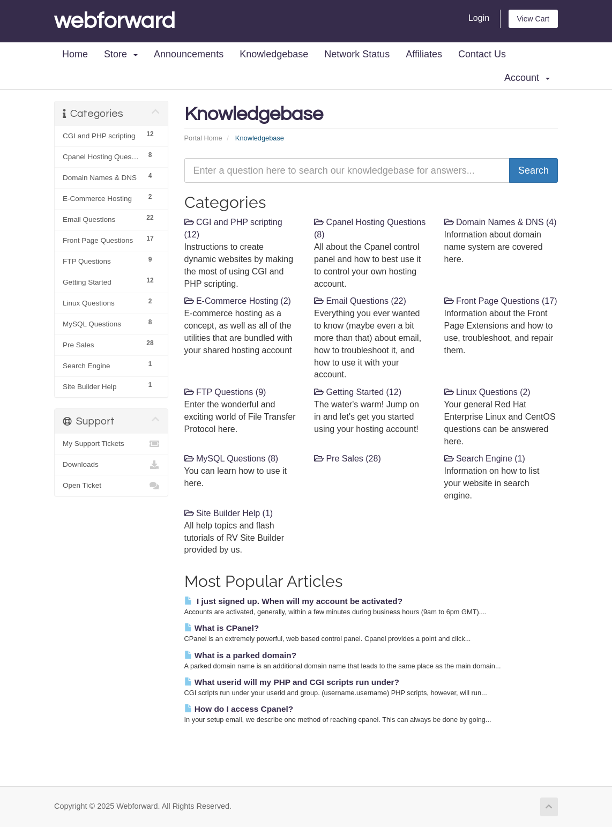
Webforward (114, 21)
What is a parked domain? (240, 655)
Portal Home (203, 138)
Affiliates (424, 54)
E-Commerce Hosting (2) (237, 301)
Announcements (188, 54)
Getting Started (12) (357, 392)
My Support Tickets (111, 443)
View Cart (533, 18)
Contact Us (482, 54)
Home (75, 54)
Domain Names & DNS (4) (500, 222)
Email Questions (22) (360, 301)
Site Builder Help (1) (228, 513)
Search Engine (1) (484, 458)
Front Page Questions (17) (500, 301)
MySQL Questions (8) (231, 458)
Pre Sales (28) (347, 458)
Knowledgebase (274, 54)
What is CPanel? (221, 627)
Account (527, 77)
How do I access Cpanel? (239, 708)
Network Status (357, 54)
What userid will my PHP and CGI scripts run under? (291, 682)
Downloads (111, 464)
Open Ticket (111, 485)
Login (478, 18)
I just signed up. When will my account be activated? (293, 601)
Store (121, 54)
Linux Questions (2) (487, 392)
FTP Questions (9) (225, 392)
